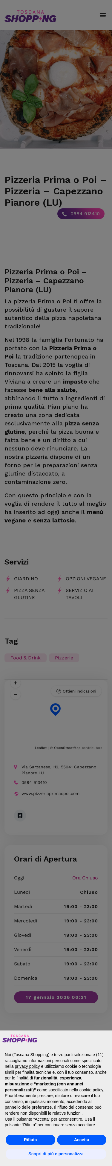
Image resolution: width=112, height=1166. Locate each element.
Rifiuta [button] (30, 1139)
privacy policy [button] (27, 1066)
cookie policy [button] (91, 1089)
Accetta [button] (81, 1139)
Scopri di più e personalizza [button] (55, 1153)
